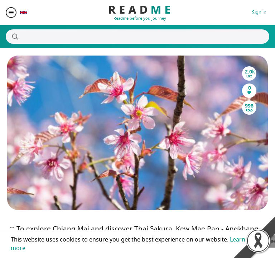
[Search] (137, 36)
